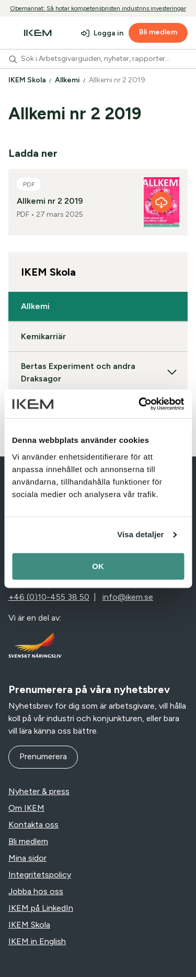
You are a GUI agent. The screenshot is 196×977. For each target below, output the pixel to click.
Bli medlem (158, 32)
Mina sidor (27, 858)
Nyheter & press (39, 791)
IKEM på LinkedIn (40, 908)
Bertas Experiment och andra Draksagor (98, 372)
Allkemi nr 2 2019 (118, 80)
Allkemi (68, 80)
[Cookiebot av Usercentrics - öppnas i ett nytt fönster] (139, 404)
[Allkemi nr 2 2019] (161, 202)
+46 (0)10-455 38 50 (48, 597)
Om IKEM (26, 808)
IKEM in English (37, 941)
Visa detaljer (140, 534)
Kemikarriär (43, 336)
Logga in (108, 33)
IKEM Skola (28, 80)
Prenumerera (43, 756)
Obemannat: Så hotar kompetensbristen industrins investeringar (98, 8)
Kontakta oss (33, 825)
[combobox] (98, 59)
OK (98, 566)
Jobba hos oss (35, 891)
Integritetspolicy (39, 875)
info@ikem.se (127, 597)
